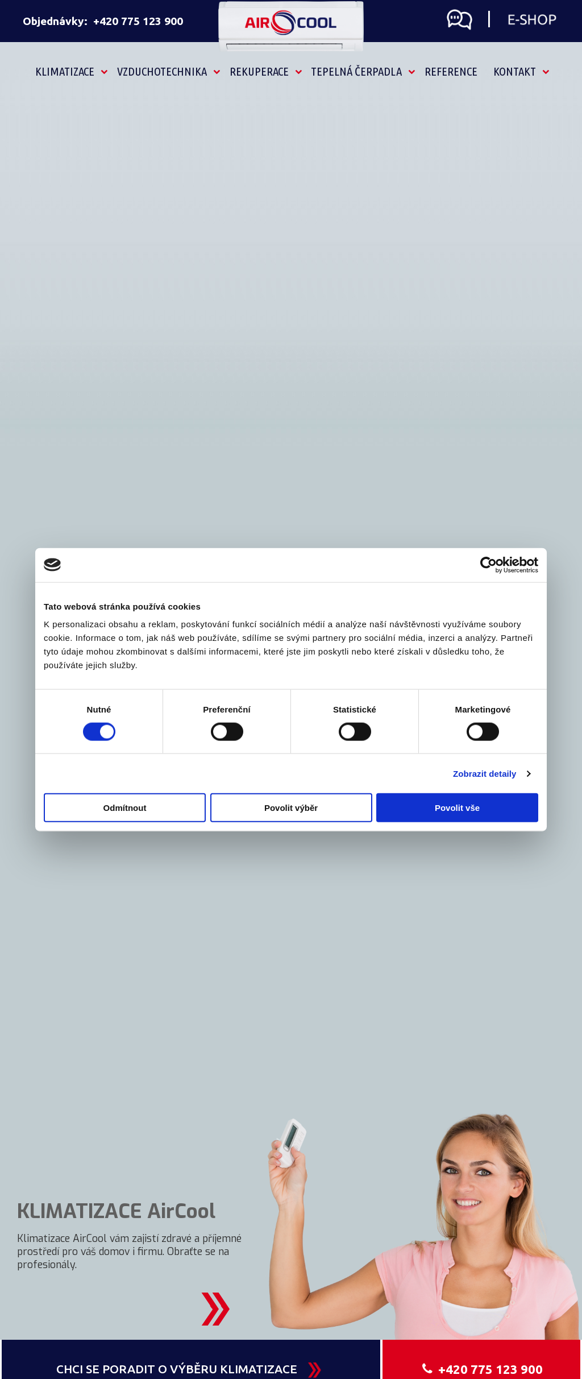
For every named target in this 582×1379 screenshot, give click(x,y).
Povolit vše (457, 808)
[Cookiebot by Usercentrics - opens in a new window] (488, 564)
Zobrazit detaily (485, 773)
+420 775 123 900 (138, 21)
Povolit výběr (291, 808)
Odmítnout (125, 808)
